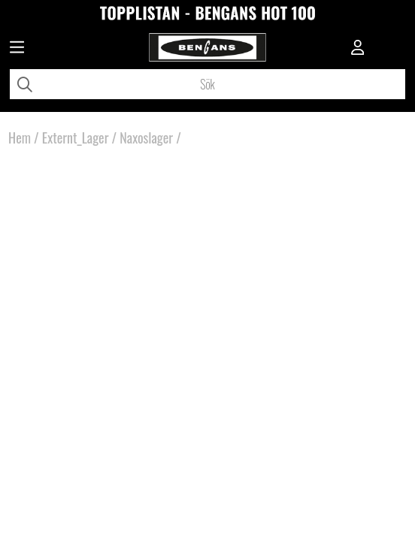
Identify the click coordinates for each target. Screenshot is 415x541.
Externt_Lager (75, 137)
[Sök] (207, 84)
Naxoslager (146, 137)
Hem (19, 137)
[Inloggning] (358, 49)
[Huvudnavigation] (17, 49)
